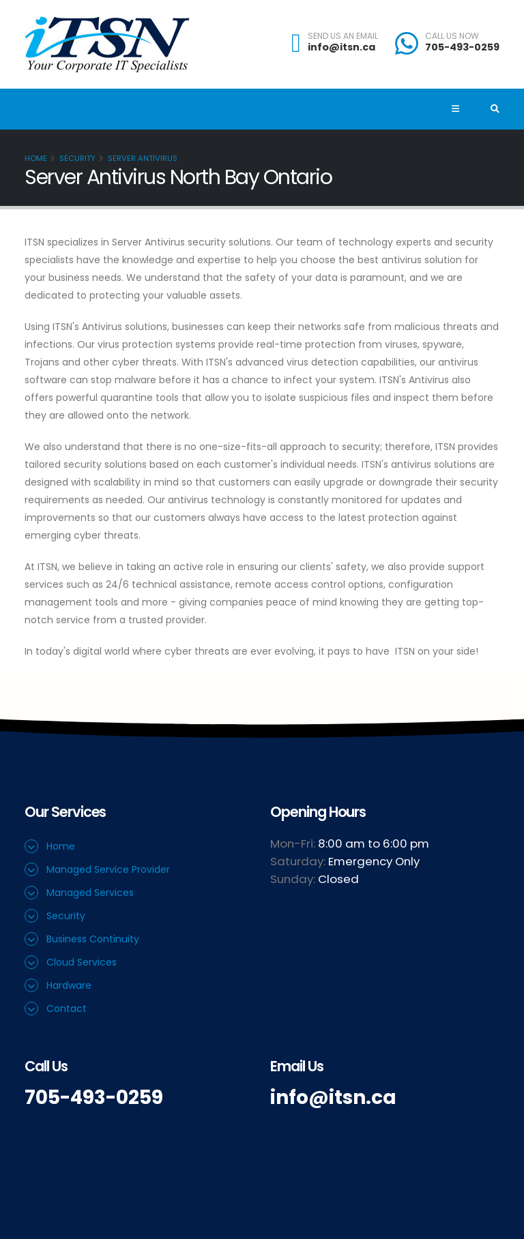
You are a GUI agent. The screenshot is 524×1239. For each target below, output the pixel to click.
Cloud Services (81, 962)
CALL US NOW (452, 36)
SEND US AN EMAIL (343, 36)
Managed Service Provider (108, 869)
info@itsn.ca (341, 47)
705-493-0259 (462, 47)
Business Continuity (92, 939)
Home (36, 158)
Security (77, 158)
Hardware (68, 985)
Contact (66, 1008)
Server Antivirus (142, 158)
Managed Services (90, 892)
